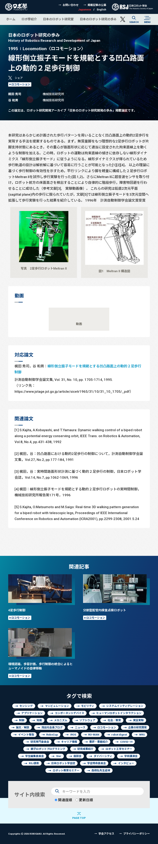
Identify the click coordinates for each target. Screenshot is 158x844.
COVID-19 (126, 741)
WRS (142, 734)
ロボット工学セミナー (119, 749)
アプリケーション (32, 713)
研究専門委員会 (39, 741)
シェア (19, 78)
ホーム (10, 19)
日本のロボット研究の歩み (98, 19)
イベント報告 (26, 734)
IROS (73, 734)
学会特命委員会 (96, 763)
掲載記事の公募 (97, 5)
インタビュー (126, 763)
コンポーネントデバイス (69, 713)
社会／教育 (114, 720)
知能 (39, 720)
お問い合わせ (71, 5)
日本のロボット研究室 (58, 19)
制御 (21, 720)
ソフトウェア (87, 720)
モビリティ (87, 706)
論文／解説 (22, 727)
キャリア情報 (69, 741)
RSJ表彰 (34, 763)
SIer (58, 756)
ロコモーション (20, 84)
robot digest (119, 734)
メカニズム (60, 720)
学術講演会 (131, 756)
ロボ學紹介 (29, 19)
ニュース (80, 727)
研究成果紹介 (85, 749)
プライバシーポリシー (136, 833)
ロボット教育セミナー (66, 770)
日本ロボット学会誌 (63, 763)
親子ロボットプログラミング (48, 749)
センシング (26, 706)
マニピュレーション (57, 706)
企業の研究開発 (137, 727)
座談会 (77, 756)
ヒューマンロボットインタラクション (118, 713)
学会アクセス (106, 833)
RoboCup (52, 734)
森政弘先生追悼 (100, 770)
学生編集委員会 (34, 756)
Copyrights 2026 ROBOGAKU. (36, 834)
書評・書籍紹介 (98, 741)
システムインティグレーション (124, 706)
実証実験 (138, 720)
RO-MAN (93, 734)
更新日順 (84, 800)
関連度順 (63, 800)
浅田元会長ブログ (52, 727)
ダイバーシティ (103, 756)
